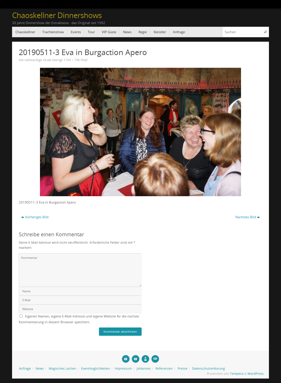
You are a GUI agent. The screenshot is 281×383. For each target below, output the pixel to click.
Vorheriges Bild (34, 217)
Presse (182, 369)
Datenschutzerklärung (208, 369)
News (40, 369)
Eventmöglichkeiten (95, 369)
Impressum (123, 369)
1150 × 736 (72, 60)
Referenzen (164, 369)
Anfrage (25, 369)
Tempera (236, 374)
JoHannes (144, 369)
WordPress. (255, 374)
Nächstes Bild (247, 217)
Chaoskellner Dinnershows (57, 15)
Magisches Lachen (62, 369)
